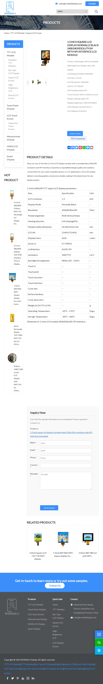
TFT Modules (59, 609)
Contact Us (55, 585)
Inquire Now (75, 133)
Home (55, 604)
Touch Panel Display (12, 107)
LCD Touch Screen (12, 117)
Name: (33, 442)
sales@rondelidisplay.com (70, 3)
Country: (34, 466)
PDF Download (78, 138)
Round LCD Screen (13, 97)
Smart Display (10, 158)
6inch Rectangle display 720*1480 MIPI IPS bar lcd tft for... (18, 335)
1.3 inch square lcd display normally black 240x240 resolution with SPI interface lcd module (61, 434)
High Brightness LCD (13, 88)
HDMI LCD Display (12, 148)
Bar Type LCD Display (13, 71)
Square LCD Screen (13, 79)
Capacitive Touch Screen (13, 126)
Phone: (33, 457)
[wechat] (99, 643)
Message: (34, 475)
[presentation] (59, 497)
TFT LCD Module (11, 54)
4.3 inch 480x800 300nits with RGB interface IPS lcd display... (18, 254)
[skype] (99, 651)
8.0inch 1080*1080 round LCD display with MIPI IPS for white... (18, 378)
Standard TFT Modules (12, 63)
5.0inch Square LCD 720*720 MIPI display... (38, 556)
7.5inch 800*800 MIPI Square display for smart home (17, 295)
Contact (92, 3)
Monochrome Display (13, 138)
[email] (99, 634)
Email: (33, 450)
